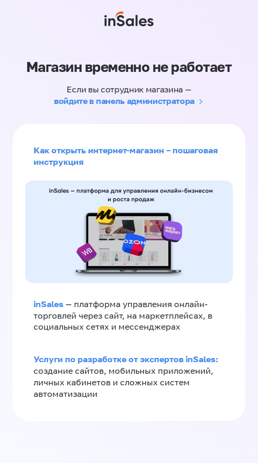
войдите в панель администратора (124, 101)
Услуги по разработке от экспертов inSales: (126, 359)
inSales (48, 304)
